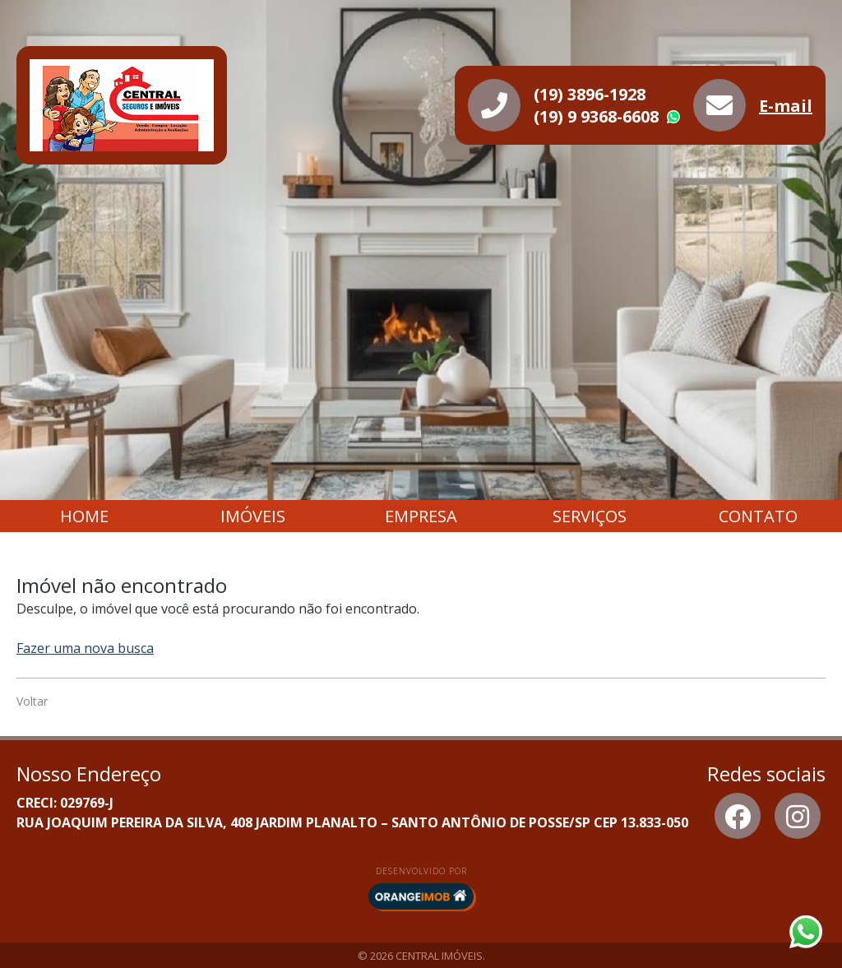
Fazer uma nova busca (85, 648)
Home (84, 516)
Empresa (421, 516)
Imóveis (252, 516)
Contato (758, 516)
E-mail (785, 106)
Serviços (590, 516)
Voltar (32, 701)
